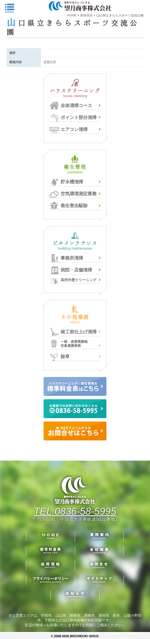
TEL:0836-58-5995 (75, 511)
